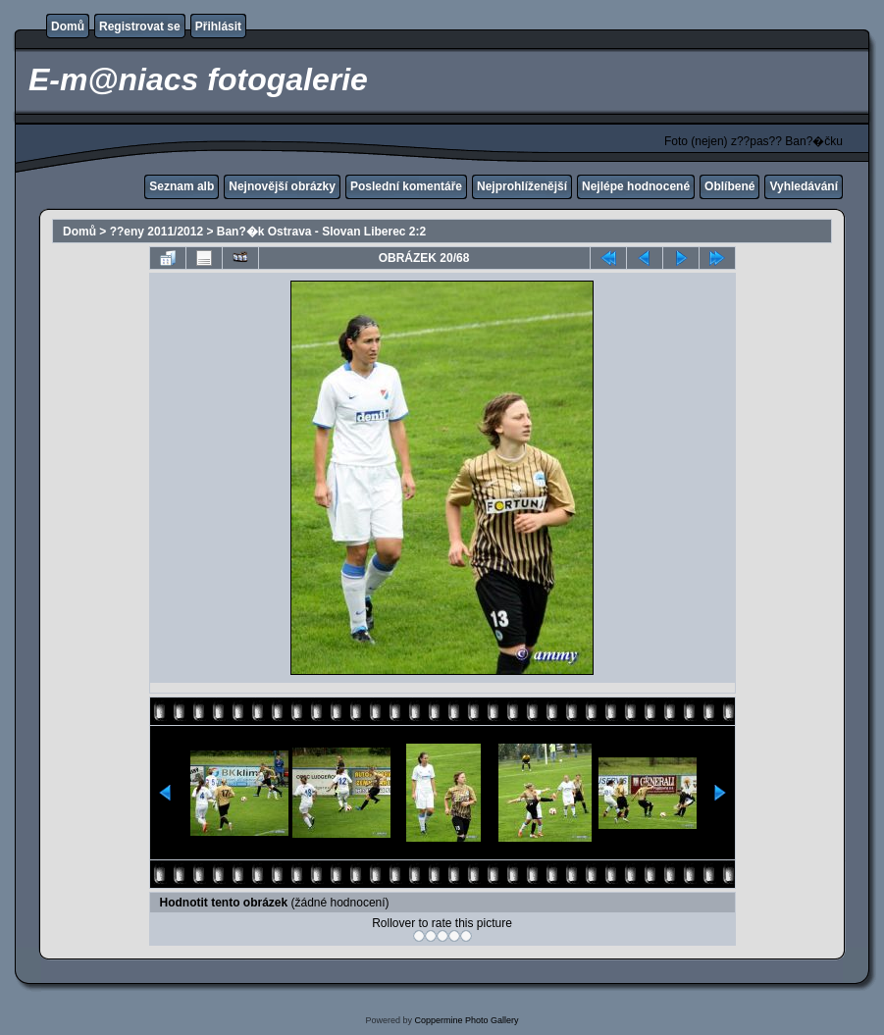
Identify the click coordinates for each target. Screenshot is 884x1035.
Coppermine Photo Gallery (466, 1020)
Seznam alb (181, 186)
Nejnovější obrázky (282, 186)
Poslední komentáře (406, 186)
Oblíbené (729, 186)
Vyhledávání (803, 186)
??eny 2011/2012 (156, 231)
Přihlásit (218, 26)
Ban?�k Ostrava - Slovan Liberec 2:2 (321, 231)
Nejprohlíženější (522, 186)
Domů (67, 26)
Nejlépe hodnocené (636, 186)
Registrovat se (140, 26)
